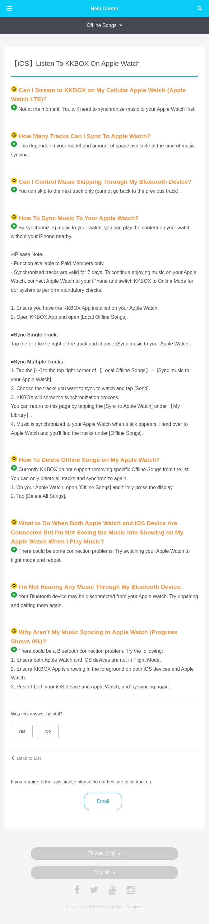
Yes (22, 731)
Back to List (26, 758)
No (48, 731)
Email (103, 801)
